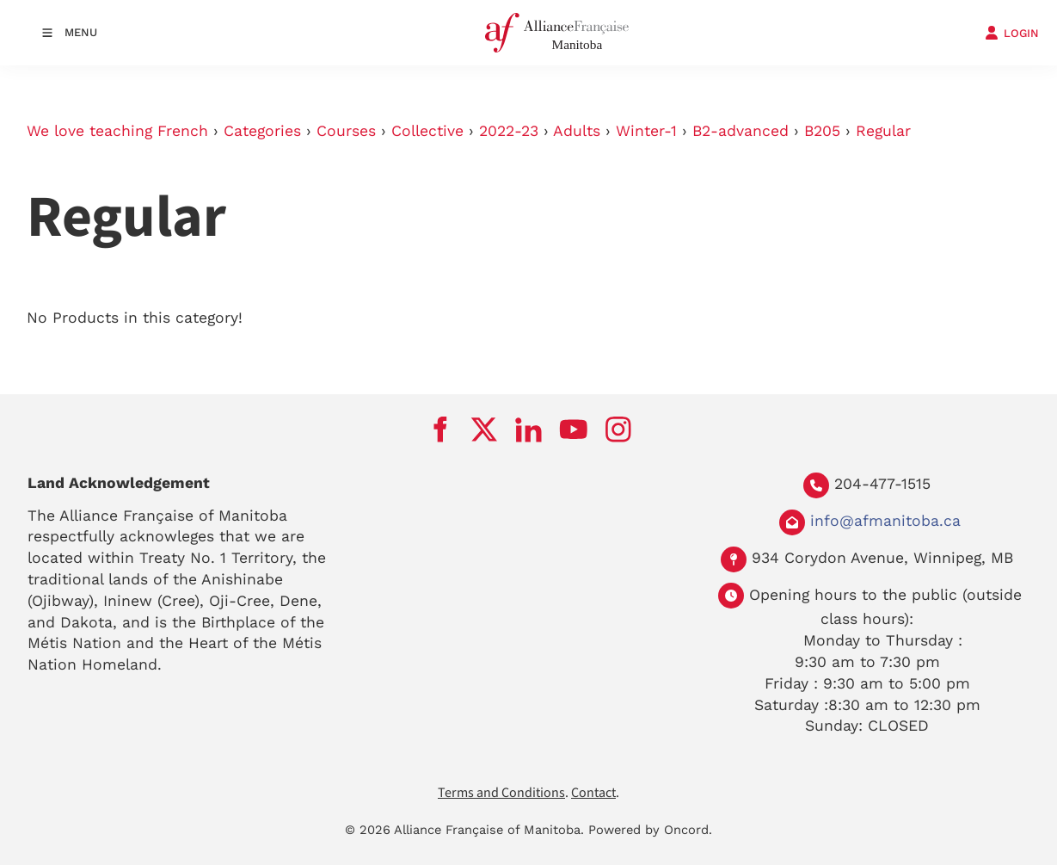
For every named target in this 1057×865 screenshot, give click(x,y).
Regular (883, 130)
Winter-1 (646, 130)
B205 (822, 130)
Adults (576, 130)
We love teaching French (117, 130)
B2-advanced (740, 130)
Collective (427, 130)
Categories (262, 130)
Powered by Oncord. (650, 829)
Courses (346, 130)
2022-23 (508, 130)
